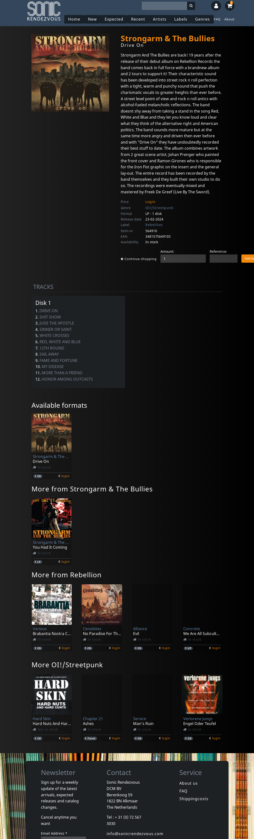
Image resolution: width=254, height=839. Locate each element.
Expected (114, 19)
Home (74, 19)
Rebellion (154, 224)
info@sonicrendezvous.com (135, 833)
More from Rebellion (67, 574)
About (229, 19)
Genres (202, 19)
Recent (138, 19)
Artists (160, 19)
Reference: (218, 251)
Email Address (54, 833)
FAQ (217, 19)
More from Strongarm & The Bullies (92, 488)
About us (188, 783)
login (65, 476)
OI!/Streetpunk (159, 207)
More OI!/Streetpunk (67, 664)
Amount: (167, 251)
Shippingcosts (193, 798)
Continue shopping (139, 259)
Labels (180, 19)
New (92, 19)
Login (150, 201)
